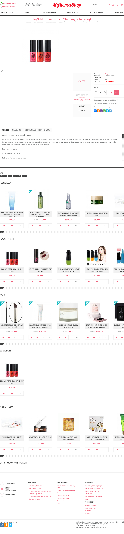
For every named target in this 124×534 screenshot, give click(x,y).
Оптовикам (88, 494)
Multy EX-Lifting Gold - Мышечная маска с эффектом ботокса (97, 438)
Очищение (28, 12)
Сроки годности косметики (66, 490)
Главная (28, 22)
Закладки (88, 511)
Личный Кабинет (90, 505)
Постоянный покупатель (113, 5)
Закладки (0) (117, 5)
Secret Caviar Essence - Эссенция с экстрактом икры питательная (68, 214)
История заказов (90, 508)
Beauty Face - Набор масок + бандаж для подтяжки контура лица (96, 326)
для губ (24, 176)
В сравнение (15, 337)
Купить (4, 225)
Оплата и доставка (35, 494)
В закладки (111, 92)
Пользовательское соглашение (40, 491)
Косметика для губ (51, 22)
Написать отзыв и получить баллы (82, 100)
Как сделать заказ (35, 488)
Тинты (60, 22)
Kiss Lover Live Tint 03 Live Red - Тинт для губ (11, 270)
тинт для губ (17, 176)
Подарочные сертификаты (94, 488)
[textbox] (101, 4)
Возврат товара (34, 499)
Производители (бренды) (93, 486)
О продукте (20, 225)
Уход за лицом (7, 12)
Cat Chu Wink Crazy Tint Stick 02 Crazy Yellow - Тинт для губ (97, 270)
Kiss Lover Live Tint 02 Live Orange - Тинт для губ (11, 382)
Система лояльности (64, 495)
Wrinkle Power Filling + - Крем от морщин (11, 438)
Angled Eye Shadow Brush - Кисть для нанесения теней (12, 326)
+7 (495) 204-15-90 (8, 6)
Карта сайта (61, 501)
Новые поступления (92, 491)
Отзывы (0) (82, 110)
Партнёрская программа (93, 496)
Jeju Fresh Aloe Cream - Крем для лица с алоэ (96, 214)
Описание (82, 106)
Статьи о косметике (63, 493)
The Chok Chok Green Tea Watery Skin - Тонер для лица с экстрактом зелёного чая (40, 214)
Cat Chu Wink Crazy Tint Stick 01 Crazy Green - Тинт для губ (68, 270)
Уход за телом (72, 12)
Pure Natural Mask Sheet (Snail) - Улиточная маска (68, 438)
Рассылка (88, 513)
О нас (59, 503)
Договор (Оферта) (35, 486)
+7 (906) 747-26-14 (9, 3)
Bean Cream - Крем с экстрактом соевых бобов (68, 326)
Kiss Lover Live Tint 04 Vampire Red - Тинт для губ (40, 270)
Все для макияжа (49, 12)
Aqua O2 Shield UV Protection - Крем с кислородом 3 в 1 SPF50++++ (40, 326)
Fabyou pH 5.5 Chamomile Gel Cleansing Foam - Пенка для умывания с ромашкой (12, 214)
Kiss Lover (3, 176)
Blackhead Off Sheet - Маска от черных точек (40, 438)
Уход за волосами (96, 12)
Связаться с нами (63, 498)
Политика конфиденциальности (40, 496)
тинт (10, 176)
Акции (87, 499)
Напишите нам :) (10, 494)
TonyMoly (108, 74)
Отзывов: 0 (82, 98)
